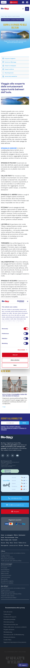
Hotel (2, 537)
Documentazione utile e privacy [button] (15, 607)
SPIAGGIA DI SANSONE (9, 148)
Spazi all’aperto (5, 569)
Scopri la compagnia (9, 66)
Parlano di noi (22, 542)
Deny (15, 365)
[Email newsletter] (10, 423)
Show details (21, 350)
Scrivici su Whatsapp (9, 62)
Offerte (16, 535)
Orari (16, 537)
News (11, 542)
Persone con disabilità (7, 583)
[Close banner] (27, 301)
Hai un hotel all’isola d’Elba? (8, 597)
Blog (6, 16)
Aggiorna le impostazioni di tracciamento (15, 642)
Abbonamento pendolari (8, 559)
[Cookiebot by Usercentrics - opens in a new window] (18, 301)
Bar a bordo (4, 579)
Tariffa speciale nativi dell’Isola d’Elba (11, 560)
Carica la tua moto (6, 575)
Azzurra (3, 542)
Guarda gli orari (7, 73)
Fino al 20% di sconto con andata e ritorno (13, 553)
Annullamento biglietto (7, 581)
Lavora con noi (13, 545)
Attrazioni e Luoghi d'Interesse (14, 16)
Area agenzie (4, 545)
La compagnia (9, 535)
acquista (13, 2)
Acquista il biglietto (8, 58)
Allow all (15, 355)
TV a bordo (4, 568)
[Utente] (23, 2)
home (2, 16)
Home (2, 535)
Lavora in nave (5, 571)
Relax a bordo (5, 573)
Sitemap (26, 545)
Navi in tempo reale (6, 539)
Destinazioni (22, 535)
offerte (4, 2)
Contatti (14, 539)
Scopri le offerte (8, 69)
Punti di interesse (9, 537)
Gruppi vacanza (5, 555)
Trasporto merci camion (7, 595)
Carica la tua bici (5, 577)
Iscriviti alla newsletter (9, 76)
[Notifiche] (27, 2)
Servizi (16, 542)
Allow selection (15, 360)
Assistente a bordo (6, 566)
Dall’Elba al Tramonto (7, 557)
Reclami (21, 545)
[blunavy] (5, 8)
